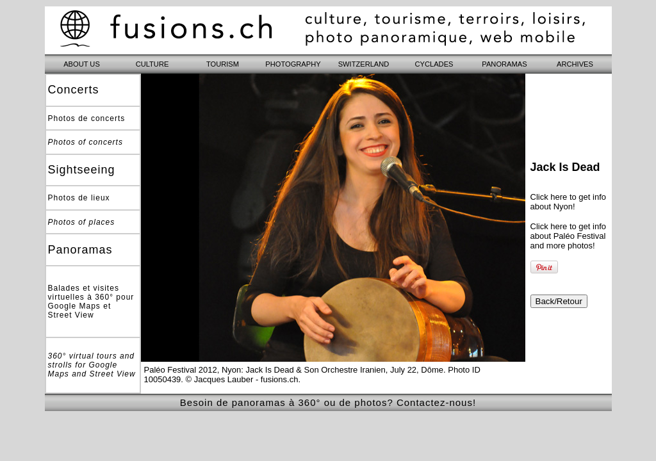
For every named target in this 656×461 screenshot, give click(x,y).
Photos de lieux (79, 197)
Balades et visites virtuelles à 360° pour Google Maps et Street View (91, 301)
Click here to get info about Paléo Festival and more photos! (568, 236)
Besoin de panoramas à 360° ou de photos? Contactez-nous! (328, 402)
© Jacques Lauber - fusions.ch (242, 379)
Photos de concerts (87, 118)
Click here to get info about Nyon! (568, 201)
